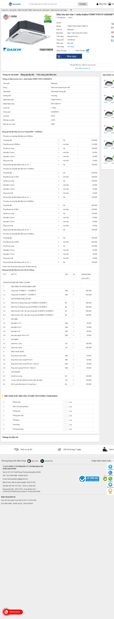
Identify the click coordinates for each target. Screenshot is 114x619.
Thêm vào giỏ (82, 50)
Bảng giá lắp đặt (27, 75)
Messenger (110, 485)
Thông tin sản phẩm (10, 75)
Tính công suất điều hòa (46, 75)
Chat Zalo (110, 473)
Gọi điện (110, 479)
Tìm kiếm (82, 4)
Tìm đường (110, 467)
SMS (110, 491)
